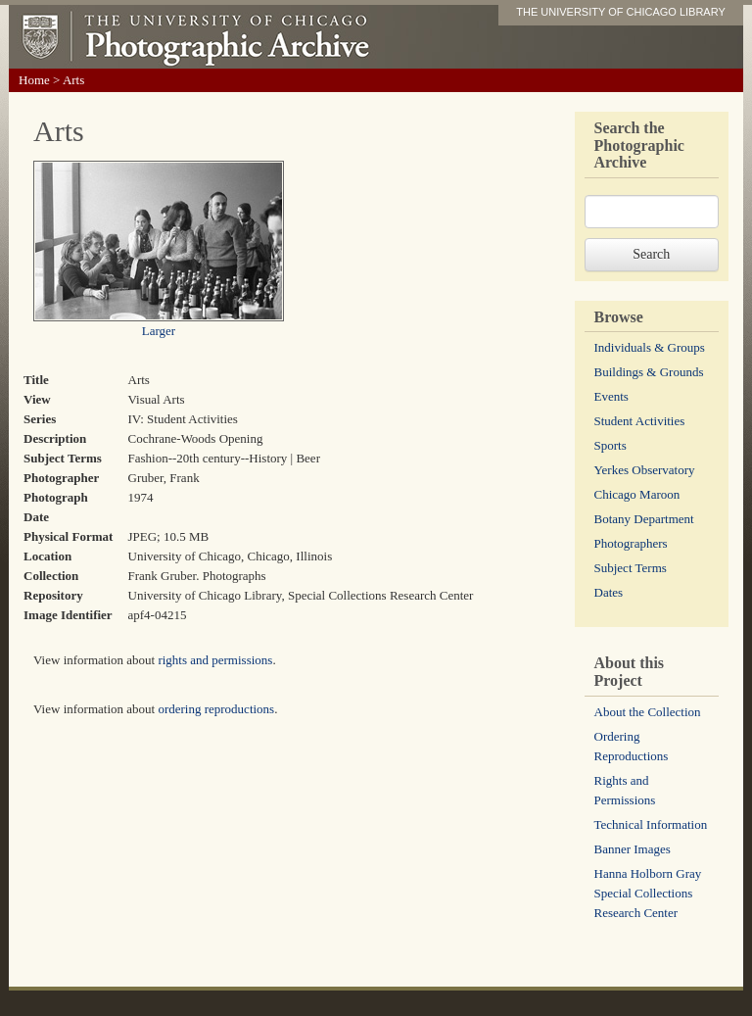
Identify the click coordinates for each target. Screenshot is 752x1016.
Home (34, 80)
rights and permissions (215, 660)
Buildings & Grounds (649, 371)
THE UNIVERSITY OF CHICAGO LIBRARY (621, 12)
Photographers (631, 543)
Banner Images (632, 849)
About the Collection (647, 711)
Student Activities (639, 420)
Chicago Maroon (637, 494)
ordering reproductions (216, 709)
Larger (158, 330)
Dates (609, 592)
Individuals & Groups (649, 347)
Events (611, 396)
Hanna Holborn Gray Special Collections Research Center (648, 893)
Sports (610, 445)
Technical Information (651, 824)
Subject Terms (630, 567)
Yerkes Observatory (644, 469)
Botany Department (644, 518)
